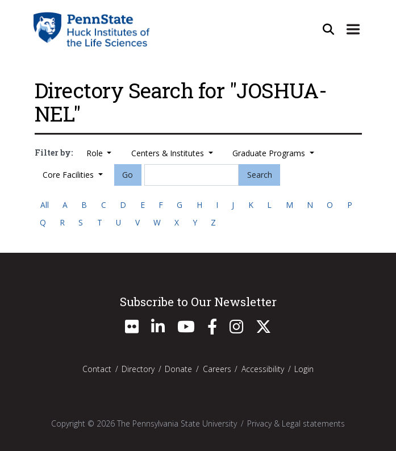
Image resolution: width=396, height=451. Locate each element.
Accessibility (262, 369)
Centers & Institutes (168, 153)
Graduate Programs (269, 153)
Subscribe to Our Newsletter (198, 302)
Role (95, 153)
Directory (138, 369)
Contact (96, 369)
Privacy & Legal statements (296, 423)
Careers (217, 369)
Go (127, 174)
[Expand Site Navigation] (353, 29)
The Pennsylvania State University (177, 423)
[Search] (191, 175)
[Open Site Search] (328, 29)
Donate (178, 369)
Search (259, 174)
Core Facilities (69, 174)
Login (304, 369)
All (44, 204)
